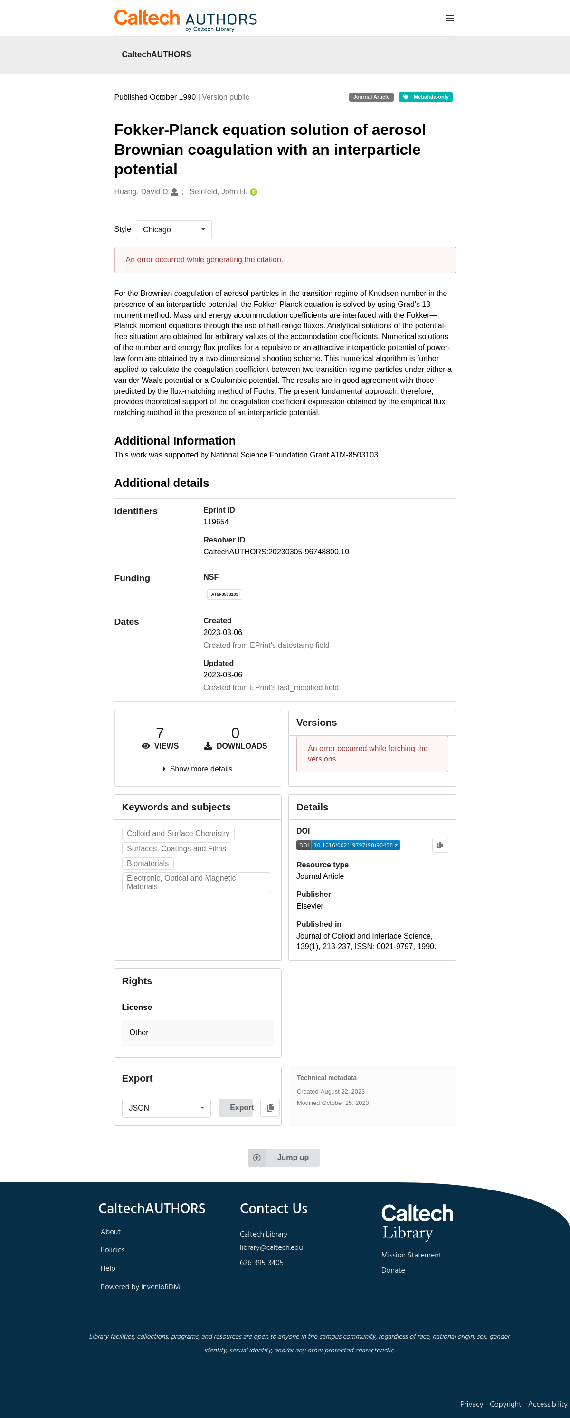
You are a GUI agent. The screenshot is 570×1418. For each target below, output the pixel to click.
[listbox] (174, 229)
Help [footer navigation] (108, 1269)
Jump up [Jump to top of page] (278, 1158)
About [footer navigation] (111, 1232)
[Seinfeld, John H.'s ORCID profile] (252, 192)
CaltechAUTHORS (157, 54)
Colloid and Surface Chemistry (178, 833)
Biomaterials (148, 863)
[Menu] (450, 18)
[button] (198, 1033)
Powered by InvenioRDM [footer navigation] (140, 1287)
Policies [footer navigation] (113, 1250)
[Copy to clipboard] (440, 845)
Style (123, 229)
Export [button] (241, 1108)
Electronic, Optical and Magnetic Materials (181, 882)
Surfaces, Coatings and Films (176, 849)
